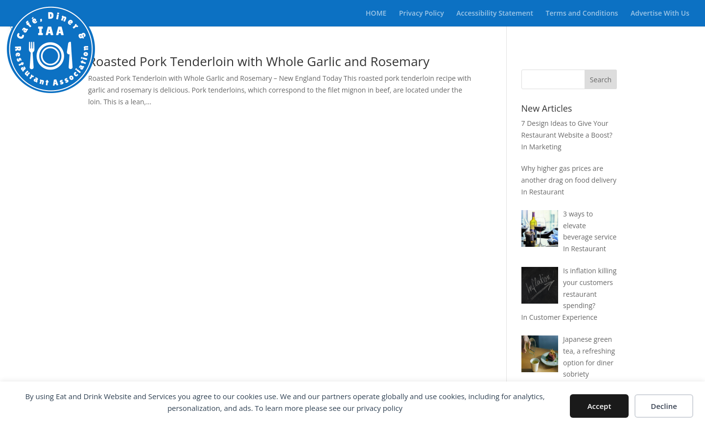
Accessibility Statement (494, 14)
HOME (376, 14)
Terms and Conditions (582, 14)
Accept (599, 406)
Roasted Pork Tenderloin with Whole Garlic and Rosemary (258, 61)
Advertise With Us (660, 14)
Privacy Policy (421, 14)
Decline (664, 406)
